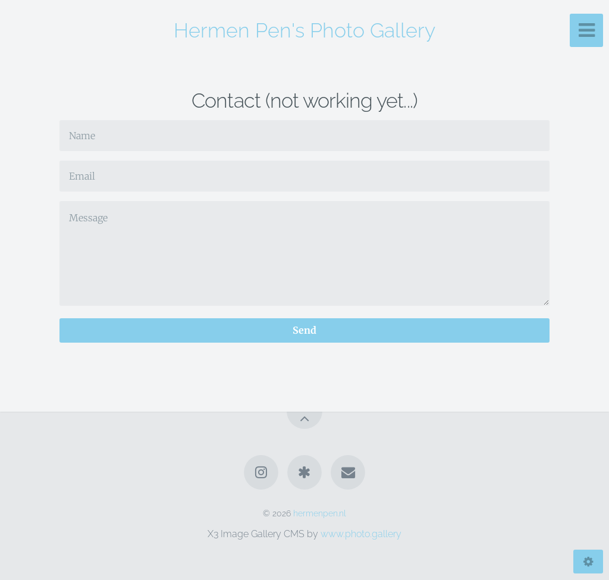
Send (304, 330)
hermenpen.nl (319, 513)
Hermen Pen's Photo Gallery (304, 30)
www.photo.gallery (361, 534)
